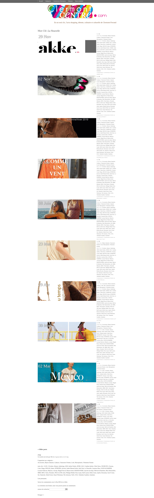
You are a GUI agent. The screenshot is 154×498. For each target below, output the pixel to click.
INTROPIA (112, 46)
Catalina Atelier (103, 333)
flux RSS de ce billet (61, 482)
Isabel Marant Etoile (104, 47)
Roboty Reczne (106, 63)
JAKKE (111, 47)
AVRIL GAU (109, 42)
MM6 (114, 56)
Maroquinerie (100, 39)
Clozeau (114, 44)
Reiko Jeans (108, 147)
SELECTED (105, 65)
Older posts (42, 449)
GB (99, 33)
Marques (70, 1)
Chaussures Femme (105, 37)
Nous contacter (79, 1)
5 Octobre (104, 40)
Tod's (102, 69)
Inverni (98, 47)
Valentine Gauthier (111, 69)
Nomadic (112, 58)
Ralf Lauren (110, 62)
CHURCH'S (108, 44)
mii (111, 56)
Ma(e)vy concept (108, 342)
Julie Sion (112, 90)
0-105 (103, 329)
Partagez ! (40, 495)
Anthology (112, 40)
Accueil (41, 1)
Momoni (98, 58)
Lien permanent (42, 478)
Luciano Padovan (105, 51)
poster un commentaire (69, 485)
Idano (108, 46)
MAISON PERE (100, 55)
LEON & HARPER (108, 340)
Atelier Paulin (102, 42)
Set (109, 65)
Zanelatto (99, 70)
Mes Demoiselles (106, 56)
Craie (98, 46)
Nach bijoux (107, 58)
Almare (108, 40)
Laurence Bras (108, 49)
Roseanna (112, 63)
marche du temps (108, 55)
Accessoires (105, 35)
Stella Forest (99, 67)
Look (111, 37)
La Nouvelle (102, 49)
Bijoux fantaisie (111, 35)
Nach (110, 428)
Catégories (48, 1)
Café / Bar (103, 285)
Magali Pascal (104, 53)
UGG (105, 69)
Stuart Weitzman (106, 67)
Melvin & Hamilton (109, 345)
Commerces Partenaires (59, 1)
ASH (98, 42)
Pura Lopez (104, 62)
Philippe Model (109, 60)
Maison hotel (110, 53)
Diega (101, 46)
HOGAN (105, 46)
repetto (101, 63)
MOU (102, 58)
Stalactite (113, 65)
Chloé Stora (102, 44)
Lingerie (112, 80)
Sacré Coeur (99, 65)
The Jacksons (107, 152)
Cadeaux (98, 37)
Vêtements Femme (107, 39)
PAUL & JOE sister (101, 60)
